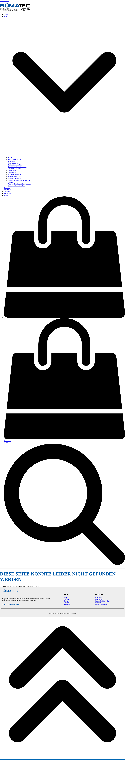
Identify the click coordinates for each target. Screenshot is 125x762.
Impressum (98, 597)
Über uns (67, 603)
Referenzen (67, 604)
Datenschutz (99, 599)
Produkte (67, 599)
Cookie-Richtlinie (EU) (102, 601)
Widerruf (98, 603)
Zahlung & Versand (101, 604)
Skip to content (4, 1)
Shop (65, 597)
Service (66, 601)
